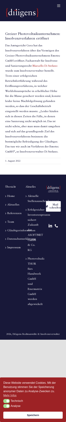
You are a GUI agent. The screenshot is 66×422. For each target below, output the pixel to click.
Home (11, 196)
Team (10, 222)
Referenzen (12, 213)
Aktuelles (12, 204)
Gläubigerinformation (12, 230)
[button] (6, 401)
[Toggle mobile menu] (59, 6)
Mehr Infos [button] (10, 395)
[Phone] (56, 226)
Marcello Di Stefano (44, 66)
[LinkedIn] (50, 226)
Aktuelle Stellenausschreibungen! (33, 199)
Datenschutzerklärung (12, 239)
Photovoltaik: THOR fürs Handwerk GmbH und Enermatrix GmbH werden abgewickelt (33, 281)
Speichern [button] (33, 415)
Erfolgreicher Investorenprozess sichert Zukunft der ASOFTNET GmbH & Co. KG (33, 230)
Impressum (12, 247)
